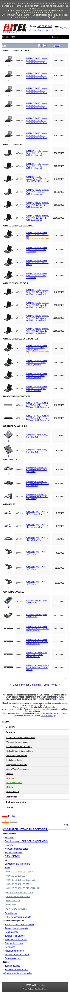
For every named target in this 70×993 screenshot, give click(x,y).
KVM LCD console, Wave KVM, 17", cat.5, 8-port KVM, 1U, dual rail (36, 349)
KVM (7, 867)
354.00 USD (59, 629)
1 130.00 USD (58, 236)
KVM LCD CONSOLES (15, 876)
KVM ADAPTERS (13, 901)
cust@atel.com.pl (43, 30)
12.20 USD (59, 568)
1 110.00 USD (58, 218)
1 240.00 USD (58, 349)
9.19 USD (60, 553)
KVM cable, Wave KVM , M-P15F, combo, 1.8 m (37, 513)
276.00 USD (59, 418)
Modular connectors (14, 951)
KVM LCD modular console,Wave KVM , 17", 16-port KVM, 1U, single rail (37, 179)
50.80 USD (59, 484)
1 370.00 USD (58, 275)
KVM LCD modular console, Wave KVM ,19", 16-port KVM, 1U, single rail (37, 218)
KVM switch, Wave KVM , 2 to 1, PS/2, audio (37, 436)
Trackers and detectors (16, 969)
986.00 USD (59, 205)
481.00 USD (59, 616)
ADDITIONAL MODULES (16, 909)
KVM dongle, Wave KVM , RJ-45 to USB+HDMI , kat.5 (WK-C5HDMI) (37, 483)
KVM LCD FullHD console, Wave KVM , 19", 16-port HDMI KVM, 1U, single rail (37, 120)
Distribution (11, 797)
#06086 (19, 616)
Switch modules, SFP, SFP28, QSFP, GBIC (26, 841)
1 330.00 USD (58, 263)
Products (10, 732)
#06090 (19, 60)
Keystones (9, 947)
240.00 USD (59, 667)
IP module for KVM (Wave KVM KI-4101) (36, 616)
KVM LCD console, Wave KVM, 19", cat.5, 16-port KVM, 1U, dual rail (36, 388)
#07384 (19, 250)
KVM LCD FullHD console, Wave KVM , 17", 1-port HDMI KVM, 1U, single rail (37, 60)
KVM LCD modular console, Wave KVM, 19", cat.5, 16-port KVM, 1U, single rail (37, 331)
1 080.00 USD (58, 60)
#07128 (19, 513)
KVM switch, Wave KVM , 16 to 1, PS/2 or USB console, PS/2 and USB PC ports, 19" (37, 418)
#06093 (19, 105)
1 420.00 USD (58, 135)
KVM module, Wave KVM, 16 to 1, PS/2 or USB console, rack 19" (36, 654)
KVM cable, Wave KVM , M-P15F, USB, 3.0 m (37, 539)
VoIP (7, 860)
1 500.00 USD (58, 388)
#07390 (19, 388)
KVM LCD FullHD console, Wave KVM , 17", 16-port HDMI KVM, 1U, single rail (37, 75)
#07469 (19, 205)
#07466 (19, 166)
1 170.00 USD (58, 250)
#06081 (19, 667)
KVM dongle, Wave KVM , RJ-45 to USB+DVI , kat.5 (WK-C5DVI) (36, 469)
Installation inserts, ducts (16, 954)
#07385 (19, 263)
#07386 (19, 275)
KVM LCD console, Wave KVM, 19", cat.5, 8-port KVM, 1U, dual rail (36, 375)
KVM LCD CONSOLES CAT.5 (18, 884)
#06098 (19, 583)
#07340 (19, 405)
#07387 (19, 349)
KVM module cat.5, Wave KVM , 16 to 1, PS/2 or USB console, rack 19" (37, 629)
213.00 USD (59, 405)
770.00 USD (59, 153)
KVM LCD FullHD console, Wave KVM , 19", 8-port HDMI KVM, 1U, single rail (37, 135)
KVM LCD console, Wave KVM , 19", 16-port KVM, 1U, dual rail (36, 275)
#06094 (19, 135)
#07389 (19, 376)
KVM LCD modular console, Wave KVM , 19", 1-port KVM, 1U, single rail (37, 192)
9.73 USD (60, 526)
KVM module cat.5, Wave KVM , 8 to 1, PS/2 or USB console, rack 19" (37, 642)
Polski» (12, 816)
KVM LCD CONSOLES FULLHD (19, 872)
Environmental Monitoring (27, 684)
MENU (60, 27)
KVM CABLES (12, 905)
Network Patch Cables (15, 939)
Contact (9, 807)
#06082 (19, 655)
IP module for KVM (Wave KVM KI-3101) (36, 602)
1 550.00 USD (58, 120)
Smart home (50, 684)
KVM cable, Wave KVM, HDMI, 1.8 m (36, 553)
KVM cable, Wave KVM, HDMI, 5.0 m (36, 583)
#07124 (19, 526)
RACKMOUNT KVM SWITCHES (19, 892)
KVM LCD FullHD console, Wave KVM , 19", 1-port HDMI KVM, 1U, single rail (37, 105)
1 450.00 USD (58, 376)
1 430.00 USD (58, 75)
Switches (9, 837)
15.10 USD (59, 451)
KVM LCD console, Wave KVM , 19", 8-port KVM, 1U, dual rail (37, 262)
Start (7, 722)
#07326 (19, 451)
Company (10, 727)
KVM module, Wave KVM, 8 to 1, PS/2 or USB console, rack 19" (37, 667)
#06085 (19, 629)
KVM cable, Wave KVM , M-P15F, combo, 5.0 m (37, 526)
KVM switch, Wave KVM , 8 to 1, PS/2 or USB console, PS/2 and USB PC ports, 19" (37, 405)
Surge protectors (12, 958)
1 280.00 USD (58, 331)
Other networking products (17, 917)
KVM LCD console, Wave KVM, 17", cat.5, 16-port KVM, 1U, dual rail (36, 363)
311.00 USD (59, 642)
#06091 (19, 90)
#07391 (19, 602)
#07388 (19, 363)
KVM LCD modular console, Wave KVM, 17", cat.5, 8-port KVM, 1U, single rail (37, 292)
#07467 (19, 179)
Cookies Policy (41, 989)
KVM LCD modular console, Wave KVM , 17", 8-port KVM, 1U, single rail (37, 166)
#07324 (19, 436)
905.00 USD (59, 166)
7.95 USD (60, 539)
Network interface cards (16, 849)
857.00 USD (59, 192)
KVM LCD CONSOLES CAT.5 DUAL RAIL (23, 888)
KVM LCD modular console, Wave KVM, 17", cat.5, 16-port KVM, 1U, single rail (37, 305)
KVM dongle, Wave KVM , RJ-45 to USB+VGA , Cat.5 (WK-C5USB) (37, 496)
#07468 (19, 192)
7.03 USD (60, 436)
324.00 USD (59, 655)
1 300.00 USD (58, 90)
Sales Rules (28, 989)
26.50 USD (59, 469)
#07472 (19, 305)
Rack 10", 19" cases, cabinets (19, 924)
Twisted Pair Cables (14, 936)
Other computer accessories (17, 973)
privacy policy (35, 17)
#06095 (19, 120)
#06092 (19, 75)
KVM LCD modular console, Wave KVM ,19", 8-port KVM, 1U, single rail (37, 205)
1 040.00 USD (58, 292)
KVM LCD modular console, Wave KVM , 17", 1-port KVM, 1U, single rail (37, 153)
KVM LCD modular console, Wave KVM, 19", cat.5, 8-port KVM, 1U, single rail (37, 318)
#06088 (19, 469)
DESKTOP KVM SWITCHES (18, 897)
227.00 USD (59, 602)
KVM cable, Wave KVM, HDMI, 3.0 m (36, 568)
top (67, 678)
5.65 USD (60, 513)
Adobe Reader (58, 699)
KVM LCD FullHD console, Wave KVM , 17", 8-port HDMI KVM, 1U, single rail (37, 90)
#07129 (19, 539)
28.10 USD (59, 496)
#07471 (19, 292)
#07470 (19, 218)
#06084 (19, 642)
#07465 (19, 153)
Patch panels (11, 932)
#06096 (19, 553)
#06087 (19, 484)
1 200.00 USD (58, 105)
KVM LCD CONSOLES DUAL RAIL (20, 880)
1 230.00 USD (58, 318)
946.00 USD (59, 179)
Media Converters (13, 852)
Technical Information (16, 802)
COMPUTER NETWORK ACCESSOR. (25, 829)
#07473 (19, 318)
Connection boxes (13, 943)
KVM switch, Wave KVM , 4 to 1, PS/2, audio (37, 451)
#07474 (19, 331)
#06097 (19, 568)
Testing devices (12, 966)
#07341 (19, 418)
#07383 (19, 236)
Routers (8, 845)
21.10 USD (59, 583)
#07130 (19, 496)
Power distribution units (16, 928)
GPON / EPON (12, 856)
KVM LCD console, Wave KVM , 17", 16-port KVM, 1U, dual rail (36, 250)
